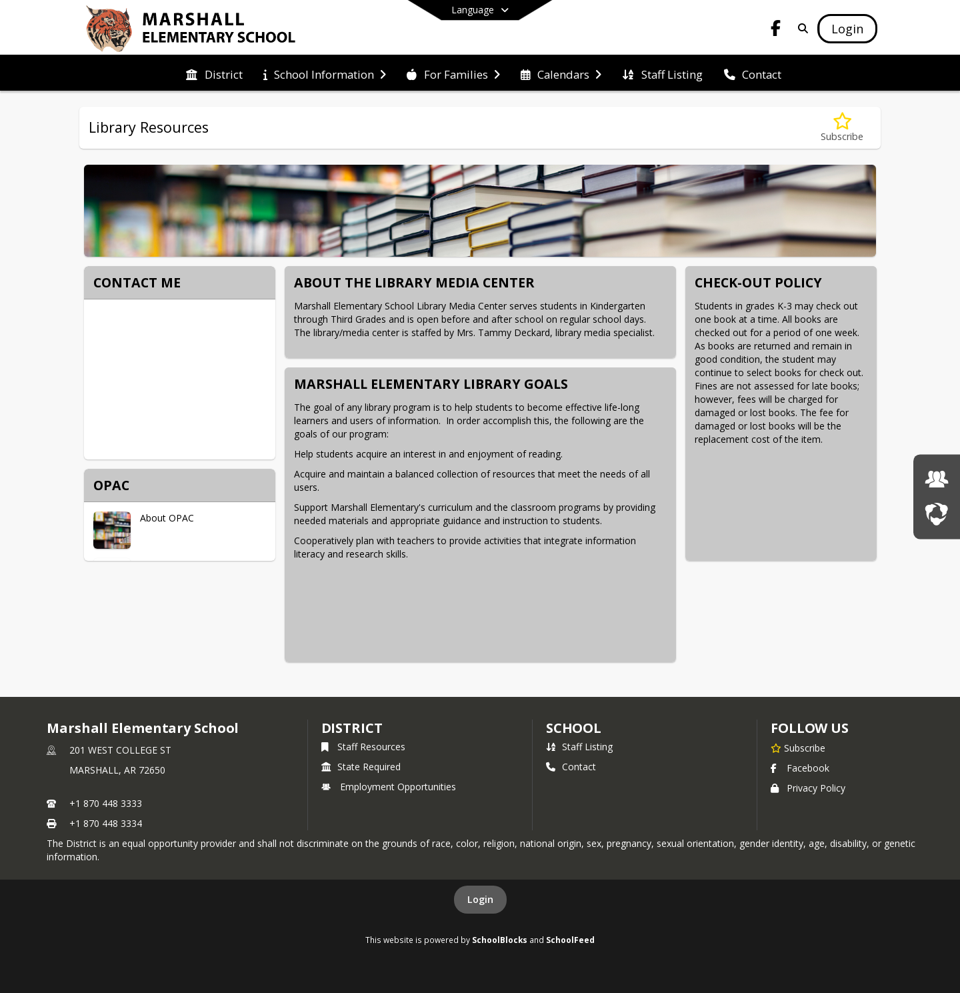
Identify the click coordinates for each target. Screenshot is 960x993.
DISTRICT (352, 728)
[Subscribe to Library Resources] (842, 127)
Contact (571, 766)
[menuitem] (214, 73)
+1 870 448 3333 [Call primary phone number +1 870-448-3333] (105, 803)
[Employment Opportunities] (936, 479)
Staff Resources (363, 746)
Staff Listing (579, 746)
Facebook (800, 768)
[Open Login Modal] (847, 28)
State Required (361, 766)
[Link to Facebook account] (776, 30)
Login (480, 899)
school (573, 728)
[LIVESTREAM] (936, 514)
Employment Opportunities (388, 786)
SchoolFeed (570, 939)
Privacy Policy (808, 788)
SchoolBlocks (499, 939)
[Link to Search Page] (800, 28)
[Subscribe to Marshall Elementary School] (798, 747)
